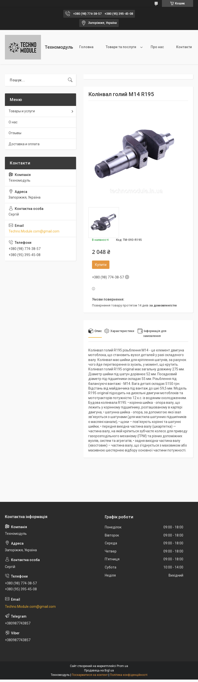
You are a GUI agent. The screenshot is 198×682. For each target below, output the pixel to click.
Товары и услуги (22, 111)
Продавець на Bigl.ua (99, 670)
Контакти (184, 47)
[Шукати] (70, 80)
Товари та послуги (121, 47)
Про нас (157, 47)
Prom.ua (122, 666)
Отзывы (15, 133)
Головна (86, 47)
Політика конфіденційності (128, 675)
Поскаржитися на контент (90, 675)
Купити (100, 265)
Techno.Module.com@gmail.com (34, 231)
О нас (13, 122)
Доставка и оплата (24, 144)
